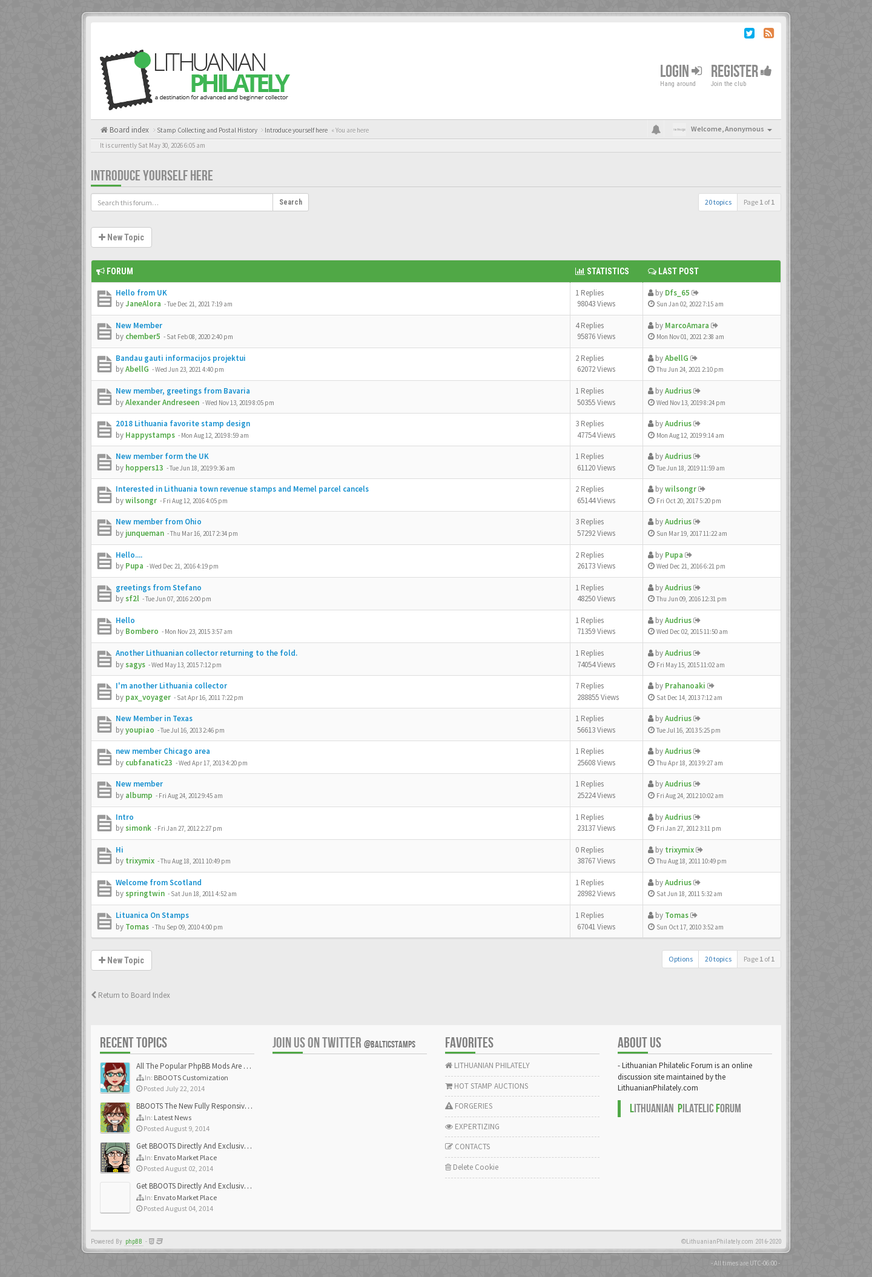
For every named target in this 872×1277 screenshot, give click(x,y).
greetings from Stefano (159, 587)
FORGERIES (468, 1106)
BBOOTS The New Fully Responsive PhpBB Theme (216, 1106)
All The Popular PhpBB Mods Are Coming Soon (212, 1066)
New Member (139, 325)
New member (139, 784)
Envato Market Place (185, 1157)
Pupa (134, 566)
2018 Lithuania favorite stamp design (183, 423)
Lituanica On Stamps (152, 915)
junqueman (144, 533)
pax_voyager (148, 697)
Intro (125, 817)
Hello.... (129, 555)
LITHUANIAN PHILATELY (487, 1065)
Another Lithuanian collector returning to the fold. (206, 653)
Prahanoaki (685, 686)
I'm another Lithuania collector (171, 686)
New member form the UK (162, 456)
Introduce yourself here (152, 176)
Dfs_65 (677, 293)
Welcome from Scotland (159, 882)
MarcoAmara (687, 325)
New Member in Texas (154, 718)
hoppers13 (144, 468)
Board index (128, 130)
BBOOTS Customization (191, 1077)
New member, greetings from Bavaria (183, 391)
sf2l (132, 598)
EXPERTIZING (472, 1126)
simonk (138, 828)
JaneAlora (143, 304)
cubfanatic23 (149, 762)
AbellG (137, 369)
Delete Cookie (471, 1167)
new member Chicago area (163, 751)
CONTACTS (467, 1146)
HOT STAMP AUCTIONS (486, 1086)
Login (681, 72)
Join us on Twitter (343, 1043)
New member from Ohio (159, 521)
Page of (759, 201)
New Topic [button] (121, 237)
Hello (125, 620)
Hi (120, 850)
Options (681, 958)
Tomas (137, 927)
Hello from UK (141, 293)
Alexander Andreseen (162, 402)
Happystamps (150, 435)
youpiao (139, 730)
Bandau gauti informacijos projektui (181, 358)
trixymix (139, 861)
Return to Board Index (130, 995)
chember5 (142, 336)
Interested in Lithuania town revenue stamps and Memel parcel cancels (242, 489)
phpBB (133, 1242)
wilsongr (141, 500)
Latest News (172, 1117)
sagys (135, 664)
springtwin (145, 893)
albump (139, 795)
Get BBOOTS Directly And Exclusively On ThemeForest (222, 1146)
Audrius (678, 391)
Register (741, 72)
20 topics (718, 201)
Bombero (142, 631)
